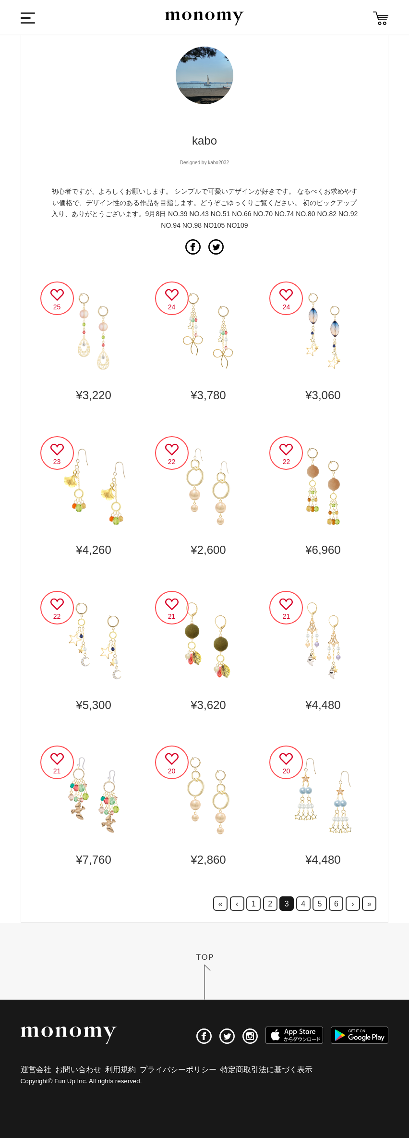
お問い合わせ (78, 1069)
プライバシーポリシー (178, 1069)
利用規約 (120, 1069)
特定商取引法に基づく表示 (266, 1069)
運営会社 (36, 1069)
